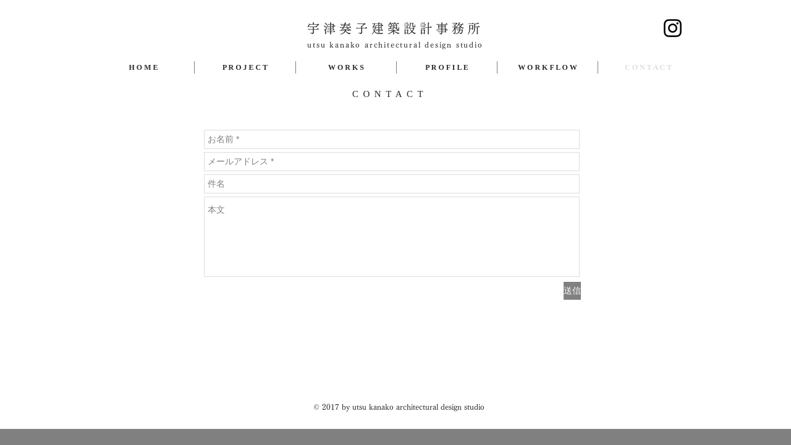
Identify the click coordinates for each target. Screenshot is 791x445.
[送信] (572, 291)
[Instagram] (673, 28)
